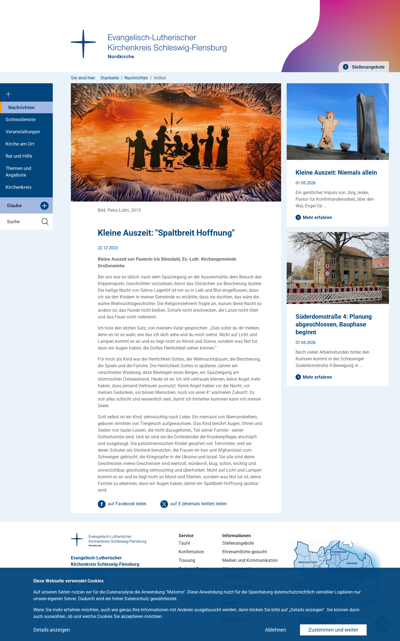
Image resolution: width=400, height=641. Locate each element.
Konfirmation (191, 551)
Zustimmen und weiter (333, 630)
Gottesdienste (21, 119)
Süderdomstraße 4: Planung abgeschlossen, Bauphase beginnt (334, 324)
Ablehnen (275, 630)
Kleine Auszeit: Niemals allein (336, 172)
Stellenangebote (368, 67)
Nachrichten (21, 107)
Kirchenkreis (19, 187)
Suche (28, 221)
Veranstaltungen (23, 131)
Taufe (184, 543)
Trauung (187, 560)
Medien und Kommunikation (250, 560)
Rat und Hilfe (19, 156)
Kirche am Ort (20, 144)
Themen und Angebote (18, 171)
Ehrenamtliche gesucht (244, 551)
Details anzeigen (51, 630)
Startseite (109, 78)
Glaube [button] (28, 206)
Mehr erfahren (317, 217)
